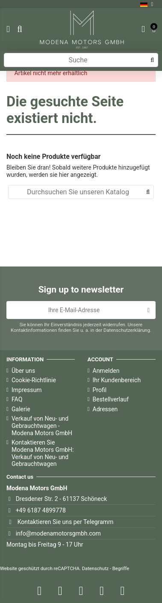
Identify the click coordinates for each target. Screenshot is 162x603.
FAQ (17, 399)
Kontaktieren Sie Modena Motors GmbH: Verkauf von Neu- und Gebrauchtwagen (43, 453)
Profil (100, 389)
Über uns (23, 370)
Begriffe (120, 568)
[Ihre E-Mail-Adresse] (74, 310)
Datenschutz (95, 568)
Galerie (21, 409)
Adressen (105, 409)
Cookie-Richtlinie (34, 380)
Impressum (26, 389)
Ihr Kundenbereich (117, 380)
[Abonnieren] (148, 310)
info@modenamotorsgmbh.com (58, 533)
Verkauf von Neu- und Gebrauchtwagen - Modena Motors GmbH (42, 425)
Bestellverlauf (111, 399)
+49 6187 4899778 (41, 510)
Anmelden (106, 370)
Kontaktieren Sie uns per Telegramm (66, 521)
